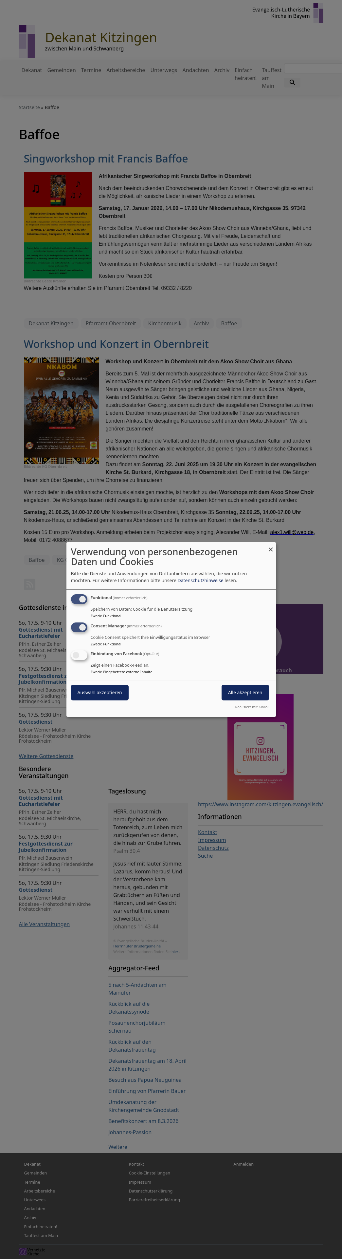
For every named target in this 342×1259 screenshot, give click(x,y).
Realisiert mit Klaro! (252, 706)
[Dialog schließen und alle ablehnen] (271, 546)
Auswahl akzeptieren (100, 693)
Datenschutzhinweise (200, 580)
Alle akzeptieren (245, 693)
